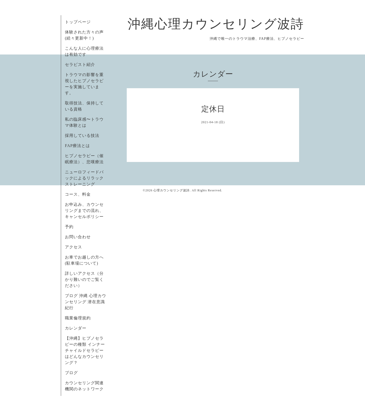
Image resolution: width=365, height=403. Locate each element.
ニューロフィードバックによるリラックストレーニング (84, 178)
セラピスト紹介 (80, 64)
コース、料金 (78, 194)
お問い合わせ (78, 237)
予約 (69, 227)
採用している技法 (82, 135)
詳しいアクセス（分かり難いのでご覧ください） (84, 279)
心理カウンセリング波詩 (171, 190)
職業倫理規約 (78, 318)
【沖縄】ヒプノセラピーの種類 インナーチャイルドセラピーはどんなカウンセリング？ (85, 350)
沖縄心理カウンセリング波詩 (216, 24)
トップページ (78, 22)
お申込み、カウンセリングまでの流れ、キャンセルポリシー (84, 210)
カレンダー (75, 328)
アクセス (73, 247)
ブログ (71, 373)
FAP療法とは (77, 145)
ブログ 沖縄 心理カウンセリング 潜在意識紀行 (85, 302)
